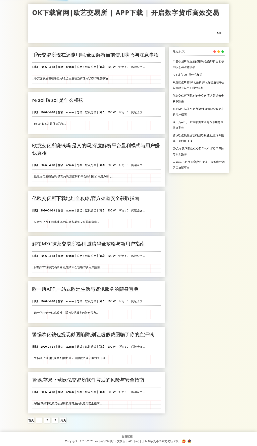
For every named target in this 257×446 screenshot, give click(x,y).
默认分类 (90, 67)
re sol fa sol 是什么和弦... (50, 124)
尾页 (63, 420)
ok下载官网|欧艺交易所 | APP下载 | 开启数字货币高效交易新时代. (137, 441)
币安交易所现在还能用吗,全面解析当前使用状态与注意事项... (72, 78)
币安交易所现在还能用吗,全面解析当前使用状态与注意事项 (95, 54)
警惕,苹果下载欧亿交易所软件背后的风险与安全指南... (68, 403)
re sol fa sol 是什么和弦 (57, 100)
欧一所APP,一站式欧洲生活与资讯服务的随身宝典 (85, 289)
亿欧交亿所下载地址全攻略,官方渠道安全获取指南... (66, 222)
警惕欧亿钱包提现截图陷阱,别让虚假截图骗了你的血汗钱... (70, 358)
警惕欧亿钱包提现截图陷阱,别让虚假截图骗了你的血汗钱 (93, 334)
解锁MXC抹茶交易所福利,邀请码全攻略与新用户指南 (88, 243)
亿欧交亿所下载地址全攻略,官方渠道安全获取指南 (85, 198)
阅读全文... (138, 67)
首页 (219, 33)
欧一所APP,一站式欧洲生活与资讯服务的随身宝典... (66, 312)
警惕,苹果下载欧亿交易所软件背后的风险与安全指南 (88, 379)
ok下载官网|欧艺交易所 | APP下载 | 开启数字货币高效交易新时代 (128, 13)
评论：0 (123, 67)
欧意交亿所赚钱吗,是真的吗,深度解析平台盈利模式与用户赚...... (73, 176)
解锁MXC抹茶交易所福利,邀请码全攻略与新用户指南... (68, 267)
